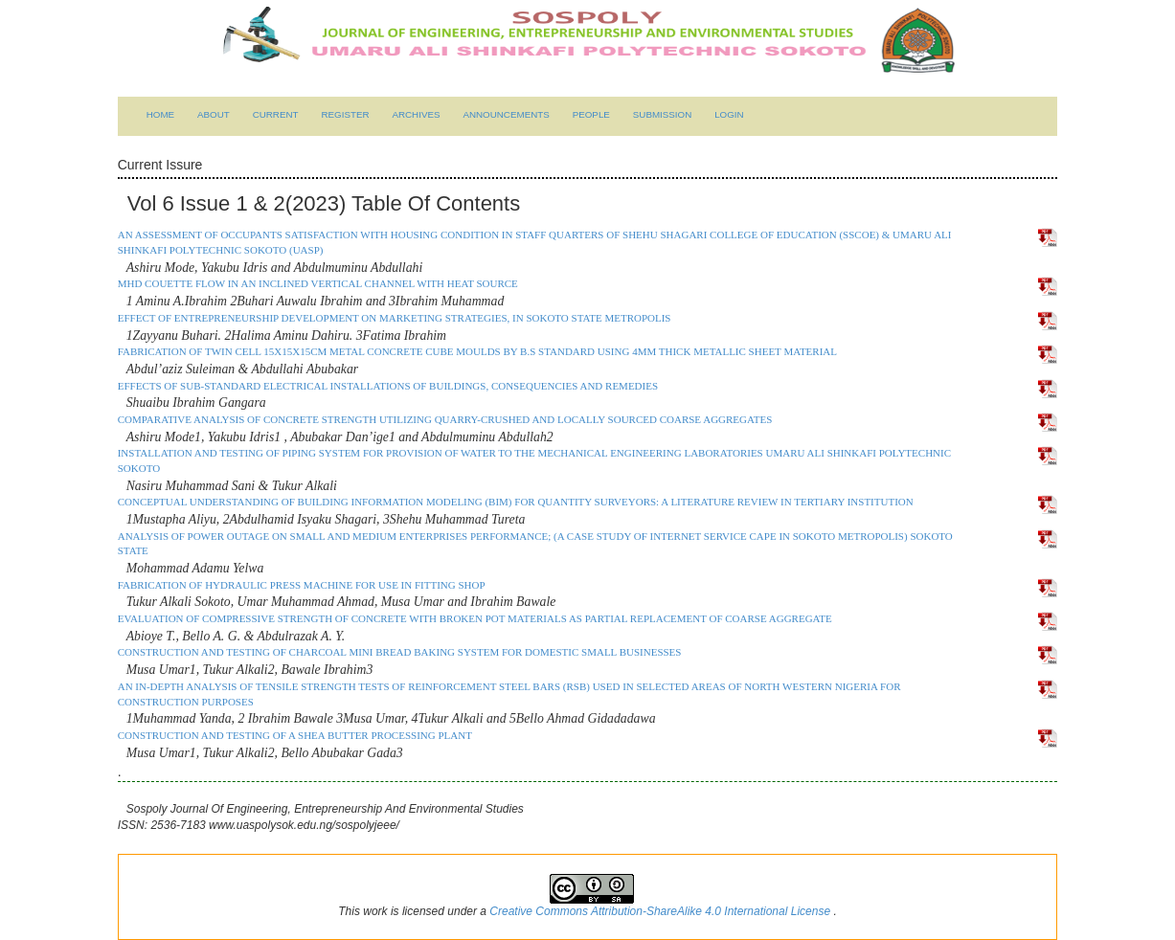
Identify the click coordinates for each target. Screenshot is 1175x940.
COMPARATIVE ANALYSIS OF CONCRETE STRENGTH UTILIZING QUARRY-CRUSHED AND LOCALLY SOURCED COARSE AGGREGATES (445, 419)
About (213, 114)
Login (729, 114)
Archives (416, 114)
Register (345, 114)
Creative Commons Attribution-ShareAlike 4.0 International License (661, 911)
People (591, 114)
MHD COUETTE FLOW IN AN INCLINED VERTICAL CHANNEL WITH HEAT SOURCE (318, 283)
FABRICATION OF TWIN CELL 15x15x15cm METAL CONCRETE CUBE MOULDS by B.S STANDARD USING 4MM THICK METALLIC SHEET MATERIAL (477, 351)
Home (160, 114)
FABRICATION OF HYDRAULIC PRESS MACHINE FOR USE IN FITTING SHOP (302, 585)
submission (662, 114)
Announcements (506, 114)
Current (276, 114)
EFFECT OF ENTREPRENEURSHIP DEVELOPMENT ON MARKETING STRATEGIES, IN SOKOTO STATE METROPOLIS (394, 318)
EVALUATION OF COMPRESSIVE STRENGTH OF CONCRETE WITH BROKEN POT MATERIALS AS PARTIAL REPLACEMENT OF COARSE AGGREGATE (475, 618)
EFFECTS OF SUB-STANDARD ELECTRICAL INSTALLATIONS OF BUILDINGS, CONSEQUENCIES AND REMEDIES (388, 386)
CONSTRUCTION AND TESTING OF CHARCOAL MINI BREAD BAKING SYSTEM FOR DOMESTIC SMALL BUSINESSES (400, 652)
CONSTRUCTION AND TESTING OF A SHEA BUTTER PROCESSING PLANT (295, 735)
